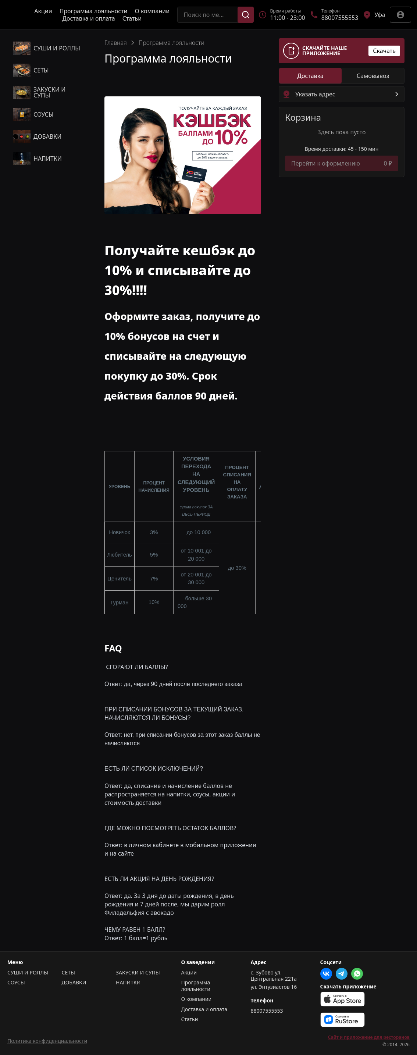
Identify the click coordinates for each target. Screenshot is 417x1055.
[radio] (310, 76)
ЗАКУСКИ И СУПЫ (138, 972)
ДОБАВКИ (74, 982)
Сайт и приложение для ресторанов (369, 1037)
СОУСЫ (16, 982)
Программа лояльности (94, 11)
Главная (115, 43)
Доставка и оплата (88, 18)
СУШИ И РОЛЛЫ (27, 972)
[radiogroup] (341, 76)
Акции (43, 11)
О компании (152, 11)
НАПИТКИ (128, 982)
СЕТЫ (68, 972)
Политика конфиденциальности (47, 1040)
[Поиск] (246, 15)
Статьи (132, 18)
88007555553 (267, 1011)
